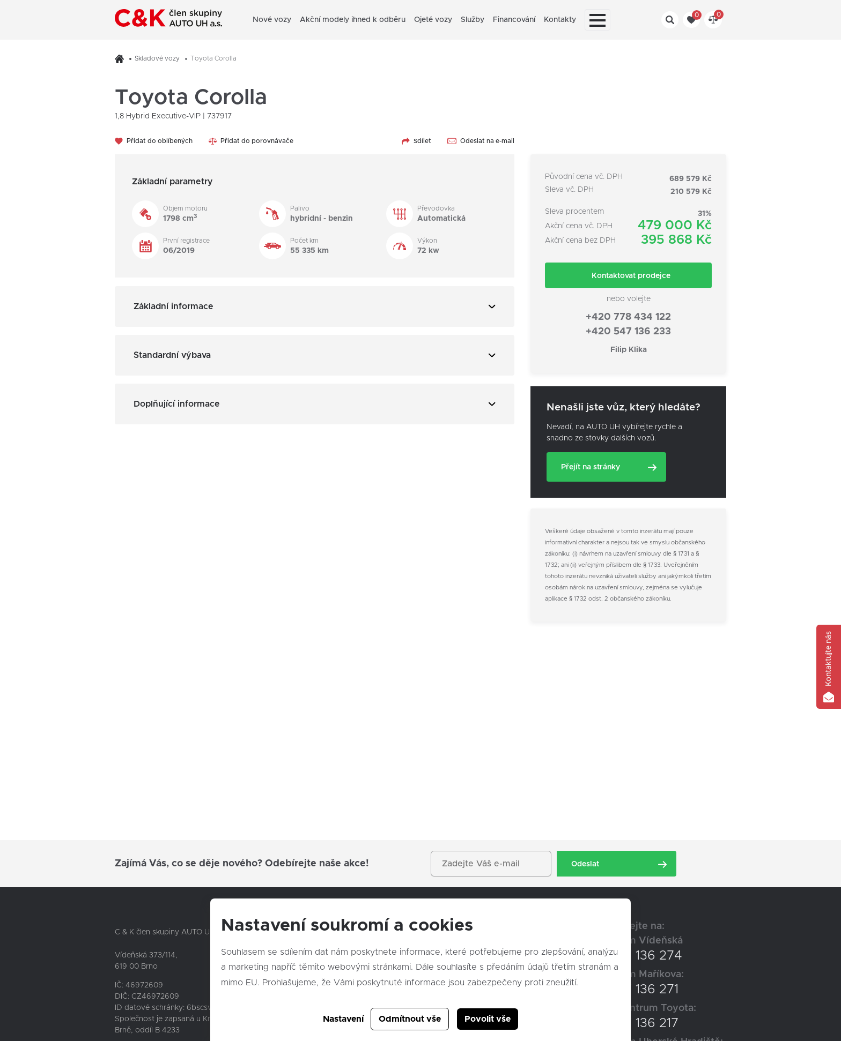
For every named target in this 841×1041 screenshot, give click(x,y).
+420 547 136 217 (625, 1023)
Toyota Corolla (213, 58)
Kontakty (560, 20)
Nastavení (343, 1019)
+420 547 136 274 (627, 955)
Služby (472, 20)
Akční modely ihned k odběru (352, 20)
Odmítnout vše (410, 1019)
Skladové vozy (157, 58)
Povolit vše (487, 1019)
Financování (514, 20)
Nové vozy (272, 20)
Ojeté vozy (433, 20)
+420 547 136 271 (625, 989)
